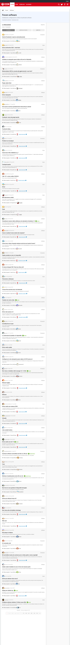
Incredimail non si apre (7, 323)
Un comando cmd (6, 543)
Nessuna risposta (23, 30)
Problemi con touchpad (8, 141)
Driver (3, 27)
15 (23, 613)
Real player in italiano (7, 532)
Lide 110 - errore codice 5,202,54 (10, 176)
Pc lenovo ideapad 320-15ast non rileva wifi (13, 267)
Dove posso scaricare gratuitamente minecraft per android (16, 106)
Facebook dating (6, 129)
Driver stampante (6, 95)
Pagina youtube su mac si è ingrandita (11, 255)
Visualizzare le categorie (6, 19)
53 (34, 613)
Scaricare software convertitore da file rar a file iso (14, 453)
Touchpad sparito (6, 164)
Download (22, 4)
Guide (16, 4)
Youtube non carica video (8, 300)
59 (37, 613)
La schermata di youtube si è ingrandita (12, 335)
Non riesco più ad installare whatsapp (11, 510)
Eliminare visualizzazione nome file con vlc (12, 476)
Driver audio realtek (7, 347)
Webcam (4, 394)
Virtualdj (4, 418)
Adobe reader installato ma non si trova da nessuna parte (16, 567)
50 (31, 613)
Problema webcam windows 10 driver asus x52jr (14, 602)
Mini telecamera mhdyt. (8, 197)
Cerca (43, 24)
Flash (3, 209)
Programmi (8, 27)
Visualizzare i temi (15, 19)
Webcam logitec (6, 382)
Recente (8, 30)
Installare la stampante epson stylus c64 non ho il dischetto (16, 59)
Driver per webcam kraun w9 (9, 498)
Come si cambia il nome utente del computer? (13, 233)
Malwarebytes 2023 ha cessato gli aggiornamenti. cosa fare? (17, 71)
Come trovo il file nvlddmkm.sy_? (10, 152)
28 (26, 613)
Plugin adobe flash (6, 83)
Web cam (4, 520)
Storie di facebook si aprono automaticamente (13, 37)
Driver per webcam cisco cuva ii (10, 578)
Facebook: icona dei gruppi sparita (10, 117)
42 (28, 613)
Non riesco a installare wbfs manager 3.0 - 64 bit (14, 371)
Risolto (38, 30)
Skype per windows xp (7, 590)
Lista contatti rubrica (7, 430)
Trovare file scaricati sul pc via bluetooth (12, 289)
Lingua (67, 1)
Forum (12, 4)
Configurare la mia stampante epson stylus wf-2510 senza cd (17, 359)
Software (12, 10)
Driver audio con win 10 (8, 441)
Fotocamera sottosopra (8, 279)
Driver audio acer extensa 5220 (10, 406)
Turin (3, 464)
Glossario (28, 4)
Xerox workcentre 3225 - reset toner (11, 47)
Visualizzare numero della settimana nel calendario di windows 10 (18, 221)
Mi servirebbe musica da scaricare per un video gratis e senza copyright (20, 555)
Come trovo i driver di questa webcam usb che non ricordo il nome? (18, 243)
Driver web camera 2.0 (7, 312)
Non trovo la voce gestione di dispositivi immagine (14, 487)
